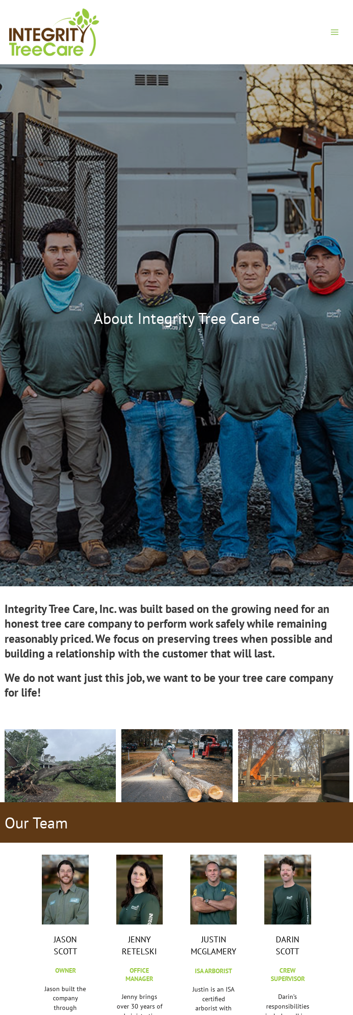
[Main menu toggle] (334, 32)
